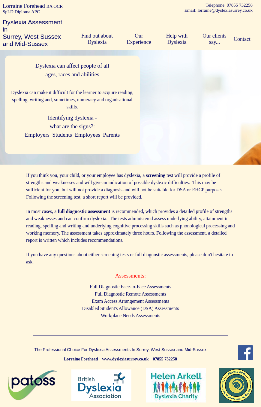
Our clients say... (214, 39)
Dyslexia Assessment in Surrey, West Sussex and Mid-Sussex (32, 33)
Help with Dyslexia (177, 39)
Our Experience (139, 39)
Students (62, 135)
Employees (87, 135)
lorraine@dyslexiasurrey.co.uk (225, 10)
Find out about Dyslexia (97, 39)
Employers (37, 135)
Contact (242, 39)
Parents (111, 135)
